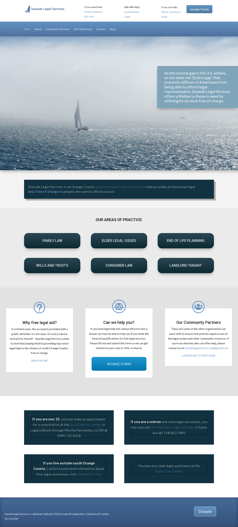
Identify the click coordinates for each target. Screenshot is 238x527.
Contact (101, 29)
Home (27, 29)
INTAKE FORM (119, 364)
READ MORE (39, 360)
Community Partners (58, 29)
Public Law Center (168, 471)
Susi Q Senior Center (86, 424)
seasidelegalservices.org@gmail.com (206, 348)
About (38, 29)
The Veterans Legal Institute (172, 427)
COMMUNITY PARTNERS (198, 355)
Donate (205, 511)
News (113, 29)
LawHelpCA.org (89, 474)
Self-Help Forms (82, 29)
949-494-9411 (132, 7)
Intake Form (199, 9)
